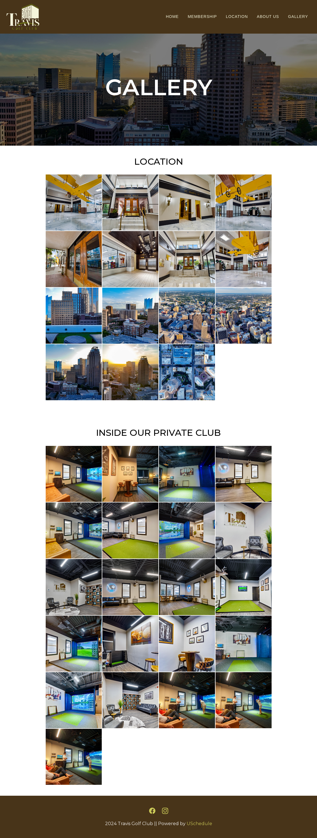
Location (237, 16)
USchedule (199, 823)
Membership (202, 16)
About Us (268, 16)
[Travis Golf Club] (21, 16)
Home (172, 16)
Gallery (298, 16)
